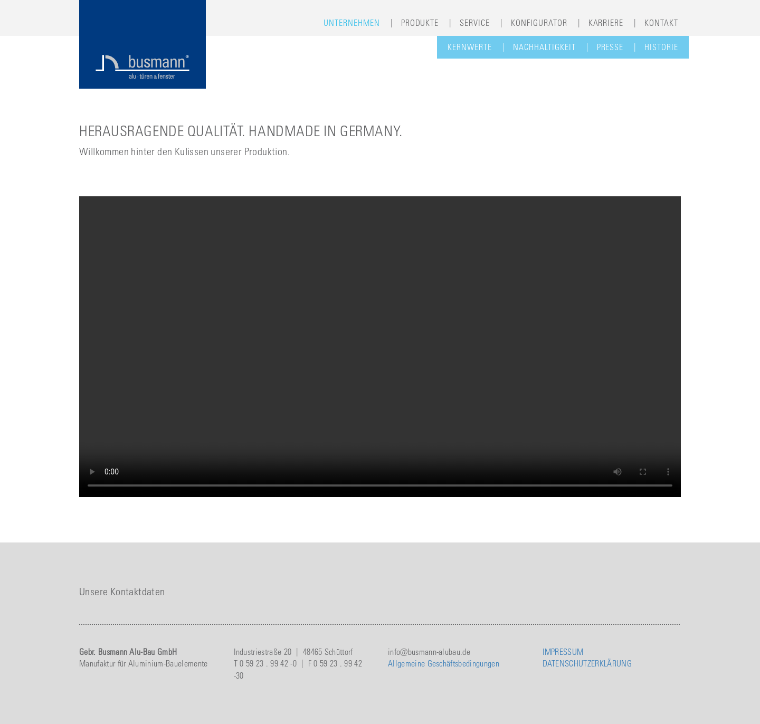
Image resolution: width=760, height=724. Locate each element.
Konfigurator (539, 22)
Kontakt (661, 22)
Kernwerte (470, 47)
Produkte (420, 22)
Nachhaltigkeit (544, 47)
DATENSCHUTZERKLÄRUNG (587, 663)
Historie (661, 47)
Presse (610, 47)
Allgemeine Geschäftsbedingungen (443, 663)
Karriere (606, 22)
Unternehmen (352, 22)
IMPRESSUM (563, 651)
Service (475, 22)
